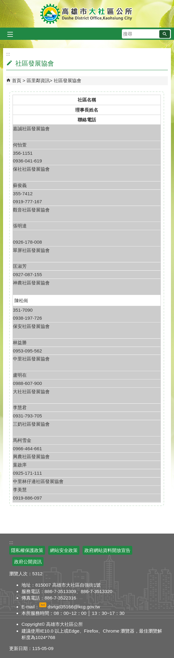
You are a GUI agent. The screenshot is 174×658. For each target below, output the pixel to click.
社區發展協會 (67, 80)
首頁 (16, 80)
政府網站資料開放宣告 (107, 550)
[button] (164, 34)
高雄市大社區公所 (87, 14)
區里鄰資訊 (38, 80)
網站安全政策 (64, 550)
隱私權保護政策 (27, 550)
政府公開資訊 (28, 561)
